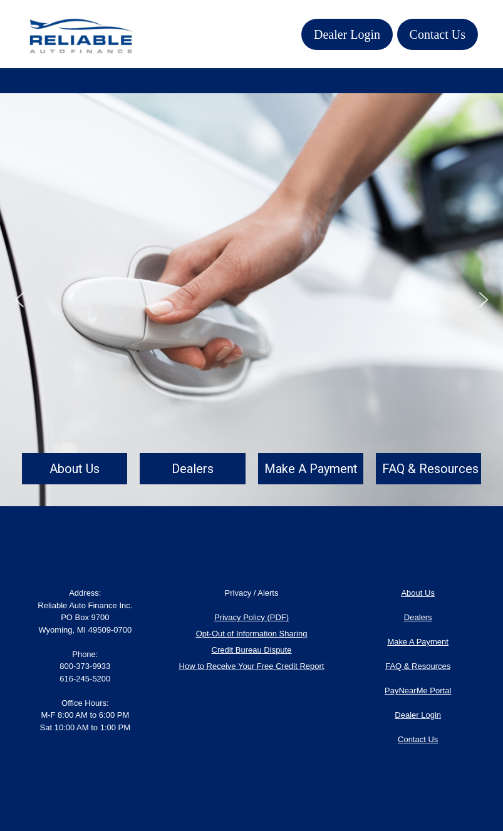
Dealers (418, 617)
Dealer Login (347, 34)
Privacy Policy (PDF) (251, 617)
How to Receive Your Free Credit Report (251, 666)
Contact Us (437, 34)
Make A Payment (418, 641)
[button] (19, 300)
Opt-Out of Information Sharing (252, 633)
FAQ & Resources (417, 666)
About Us (417, 593)
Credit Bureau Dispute (252, 650)
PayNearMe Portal (418, 690)
